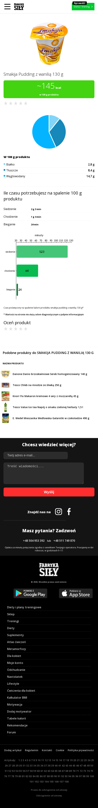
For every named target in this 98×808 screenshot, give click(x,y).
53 (13, 771)
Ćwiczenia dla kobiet (21, 691)
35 (38, 765)
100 (92, 776)
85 (37, 776)
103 (41, 781)
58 (31, 771)
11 (42, 760)
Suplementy (15, 635)
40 (56, 765)
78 (12, 776)
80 (19, 776)
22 (81, 760)
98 (83, 776)
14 (53, 760)
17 (64, 760)
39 (52, 765)
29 (17, 765)
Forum (11, 732)
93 (66, 776)
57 (27, 771)
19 (71, 760)
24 (88, 760)
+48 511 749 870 (64, 541)
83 (30, 776)
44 (70, 765)
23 (85, 760)
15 (56, 760)
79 (16, 776)
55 (20, 771)
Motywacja (14, 704)
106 (56, 781)
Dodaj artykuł (12, 750)
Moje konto (15, 663)
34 (34, 765)
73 (84, 771)
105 (51, 781)
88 (48, 776)
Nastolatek (15, 677)
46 (77, 765)
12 (46, 760)
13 (49, 760)
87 (44, 776)
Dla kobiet (14, 656)
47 (81, 765)
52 (9, 771)
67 (63, 771)
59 (34, 771)
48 (84, 765)
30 (20, 765)
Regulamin (31, 750)
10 (39, 760)
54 (17, 771)
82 (26, 776)
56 (24, 771)
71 (77, 771)
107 (61, 781)
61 (41, 771)
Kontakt (47, 750)
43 (66, 765)
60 (38, 771)
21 (78, 760)
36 (41, 765)
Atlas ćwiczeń (16, 642)
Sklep (11, 614)
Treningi (13, 621)
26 (6, 765)
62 (45, 771)
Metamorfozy (16, 649)
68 (66, 771)
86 (41, 776)
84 (34, 776)
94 (69, 776)
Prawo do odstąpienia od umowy (49, 789)
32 (27, 765)
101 (31, 781)
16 (60, 760)
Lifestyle (13, 684)
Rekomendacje (17, 725)
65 (56, 771)
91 (59, 776)
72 (81, 771)
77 (9, 776)
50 (91, 765)
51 (6, 771)
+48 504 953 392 (34, 541)
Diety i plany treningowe (24, 607)
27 (9, 765)
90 (55, 776)
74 (88, 771)
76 (5, 776)
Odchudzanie (16, 670)
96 (76, 776)
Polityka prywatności (81, 750)
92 (62, 776)
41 (59, 765)
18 (67, 760)
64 (52, 771)
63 (49, 771)
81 (23, 776)
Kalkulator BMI (17, 698)
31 (24, 765)
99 (87, 776)
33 (31, 765)
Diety (11, 628)
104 (46, 781)
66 (59, 771)
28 (13, 765)
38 (49, 765)
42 (63, 765)
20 (74, 760)
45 (74, 765)
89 (51, 776)
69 (70, 771)
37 (45, 765)
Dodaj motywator (19, 711)
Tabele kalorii (16, 718)
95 (73, 776)
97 (80, 776)
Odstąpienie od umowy (49, 795)
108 (66, 781)
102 (36, 781)
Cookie (60, 750)
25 (92, 760)
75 (91, 771)
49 (88, 765)
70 (74, 771)
